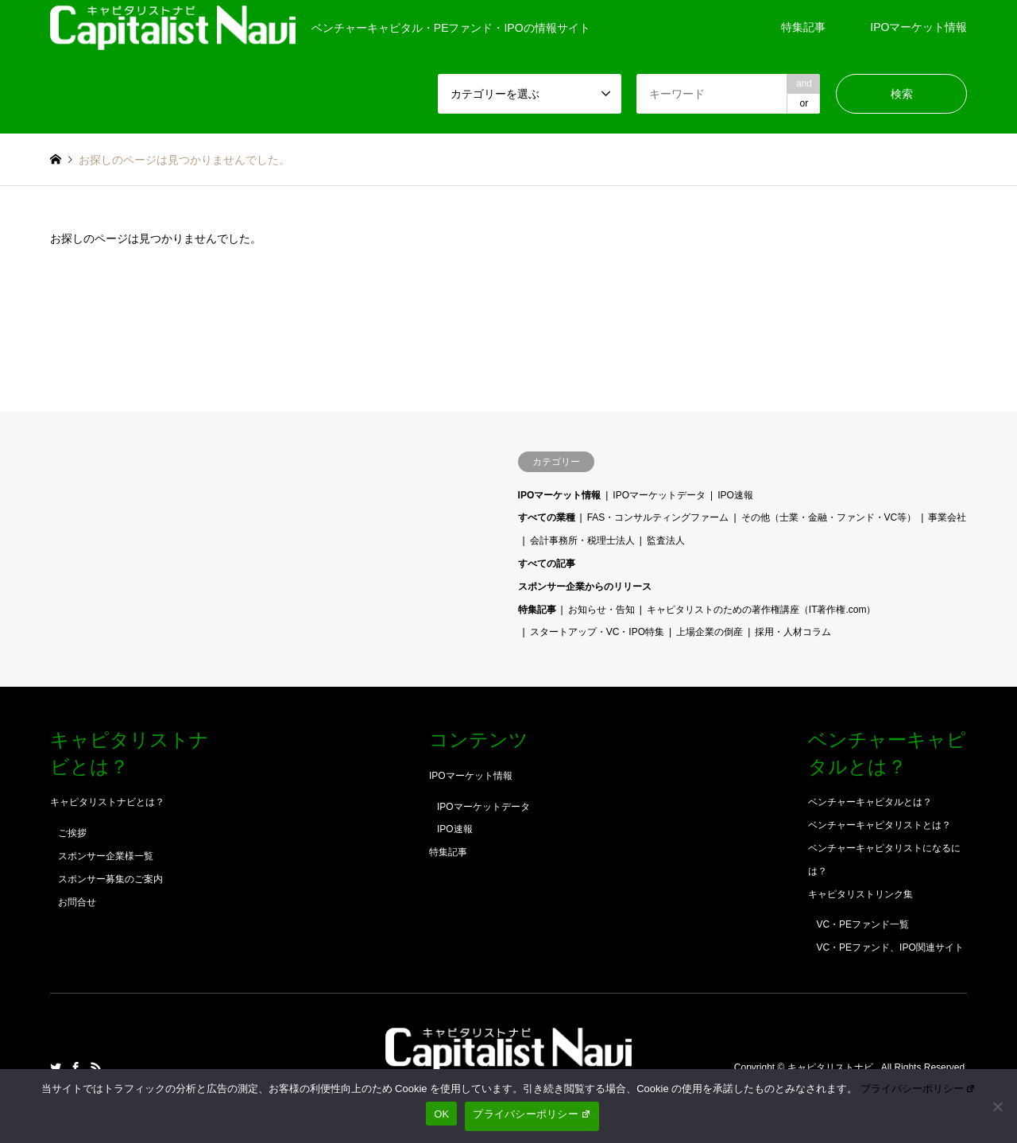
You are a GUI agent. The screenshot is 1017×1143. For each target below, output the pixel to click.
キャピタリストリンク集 (860, 894)
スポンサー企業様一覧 (105, 856)
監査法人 (666, 540)
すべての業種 (546, 517)
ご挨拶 (72, 833)
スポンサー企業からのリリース (585, 586)
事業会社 (947, 517)
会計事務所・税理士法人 (582, 540)
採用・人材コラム (793, 631)
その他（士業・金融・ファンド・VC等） (829, 517)
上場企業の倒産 (709, 631)
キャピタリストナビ (831, 1067)
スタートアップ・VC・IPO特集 (597, 631)
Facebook (75, 1067)
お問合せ (77, 902)
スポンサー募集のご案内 (110, 879)
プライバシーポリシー (918, 1089)
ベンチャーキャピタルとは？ (870, 802)
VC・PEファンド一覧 (862, 924)
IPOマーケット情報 (918, 27)
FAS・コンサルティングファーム (658, 517)
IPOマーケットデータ (659, 495)
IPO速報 (735, 495)
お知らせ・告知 (601, 609)
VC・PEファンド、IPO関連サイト (889, 947)
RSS (96, 1067)
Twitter (55, 1067)
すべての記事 (546, 563)
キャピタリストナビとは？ (107, 802)
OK (441, 1114)
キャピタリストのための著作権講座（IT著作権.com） (761, 609)
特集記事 (803, 27)
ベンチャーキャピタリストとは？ (879, 825)
